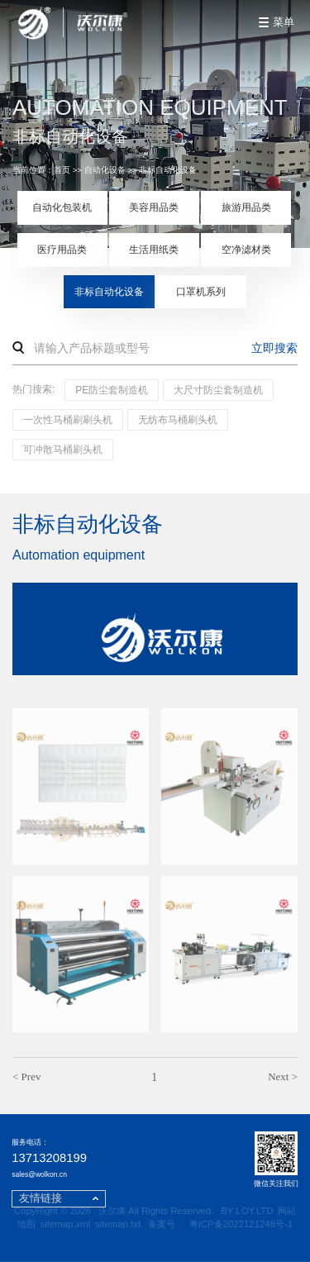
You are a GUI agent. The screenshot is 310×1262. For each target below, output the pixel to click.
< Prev (26, 1080)
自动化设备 (105, 169)
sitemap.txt (118, 1224)
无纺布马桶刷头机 (177, 420)
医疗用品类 (62, 249)
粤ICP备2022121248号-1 (241, 1224)
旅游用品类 (246, 207)
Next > (283, 1080)
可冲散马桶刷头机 (63, 449)
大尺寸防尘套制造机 (218, 390)
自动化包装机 (62, 207)
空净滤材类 (246, 249)
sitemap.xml (66, 1224)
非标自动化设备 (168, 169)
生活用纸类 (154, 249)
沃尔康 (112, 1211)
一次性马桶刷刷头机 (67, 420)
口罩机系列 (201, 292)
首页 (62, 169)
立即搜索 (274, 348)
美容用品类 (154, 207)
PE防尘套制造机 (111, 390)
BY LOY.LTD (247, 1211)
